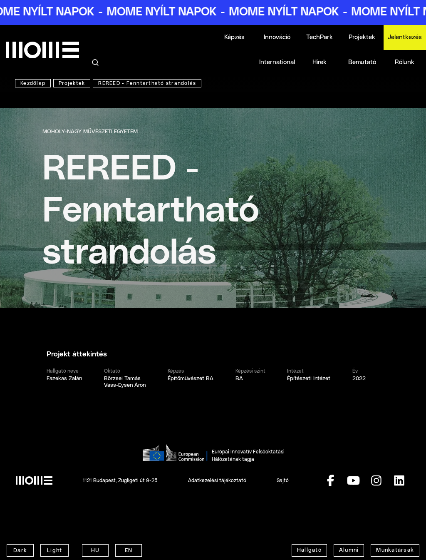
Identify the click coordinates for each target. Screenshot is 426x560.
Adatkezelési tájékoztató (217, 480)
